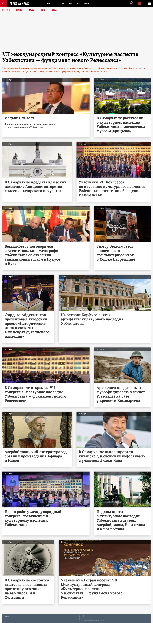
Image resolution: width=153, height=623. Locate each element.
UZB (80, 3)
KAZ (48, 3)
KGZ (56, 3)
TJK (64, 3)
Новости (6, 10)
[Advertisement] (76, 34)
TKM (72, 3)
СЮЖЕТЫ (57, 10)
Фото (44, 10)
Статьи (20, 10)
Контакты (8, 616)
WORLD (89, 3)
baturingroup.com (94, 620)
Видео (32, 10)
